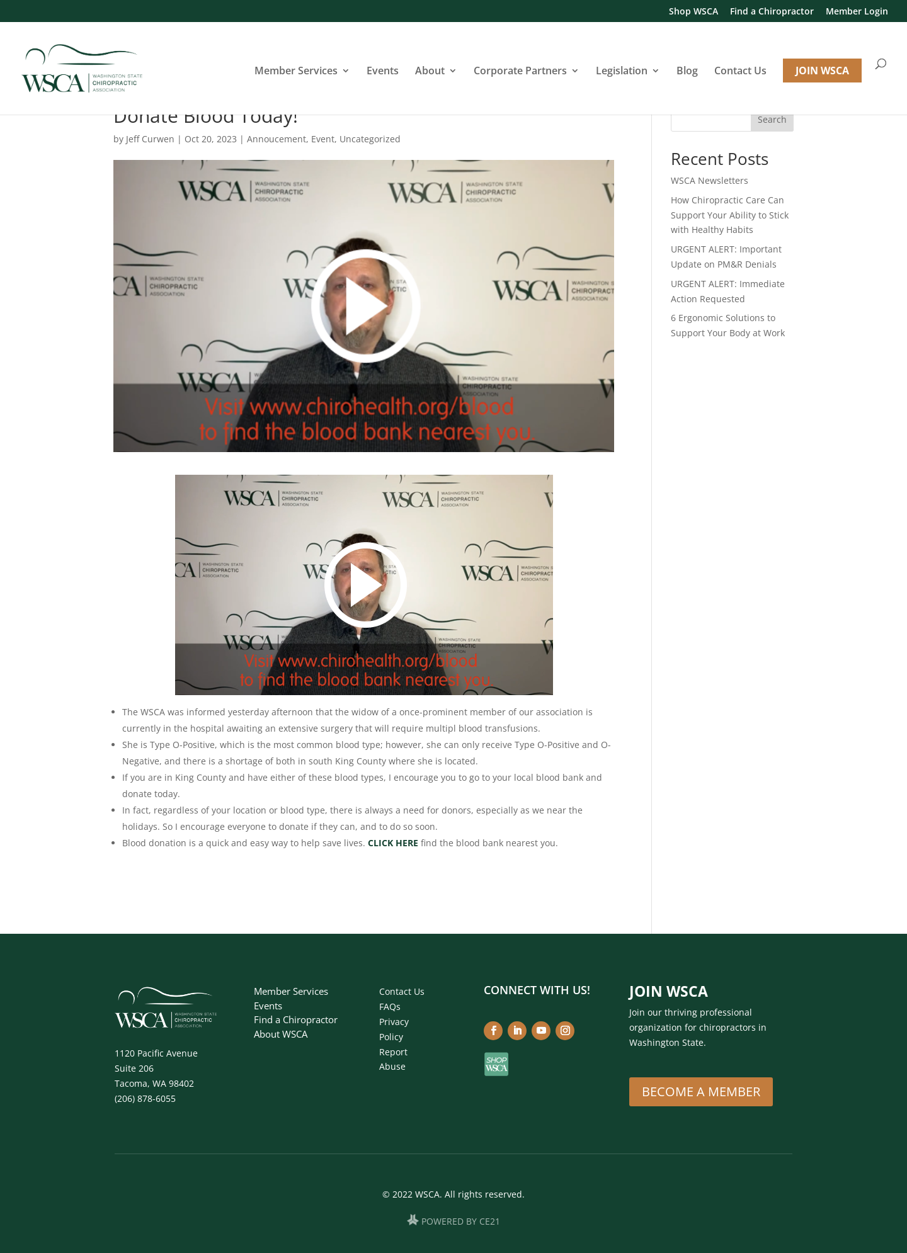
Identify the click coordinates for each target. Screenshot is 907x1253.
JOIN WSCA (822, 70)
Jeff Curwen (150, 139)
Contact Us (740, 71)
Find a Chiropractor (772, 12)
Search (772, 119)
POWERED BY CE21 (460, 1222)
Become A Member (701, 1091)
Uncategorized (370, 139)
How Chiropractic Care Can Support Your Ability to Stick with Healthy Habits (730, 215)
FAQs (390, 1006)
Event (322, 139)
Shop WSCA (693, 12)
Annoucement (276, 139)
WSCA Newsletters (709, 180)
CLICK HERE (393, 843)
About (430, 71)
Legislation (621, 71)
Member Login (857, 12)
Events (383, 71)
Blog (687, 71)
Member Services (296, 71)
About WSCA (280, 1034)
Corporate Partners (520, 71)
